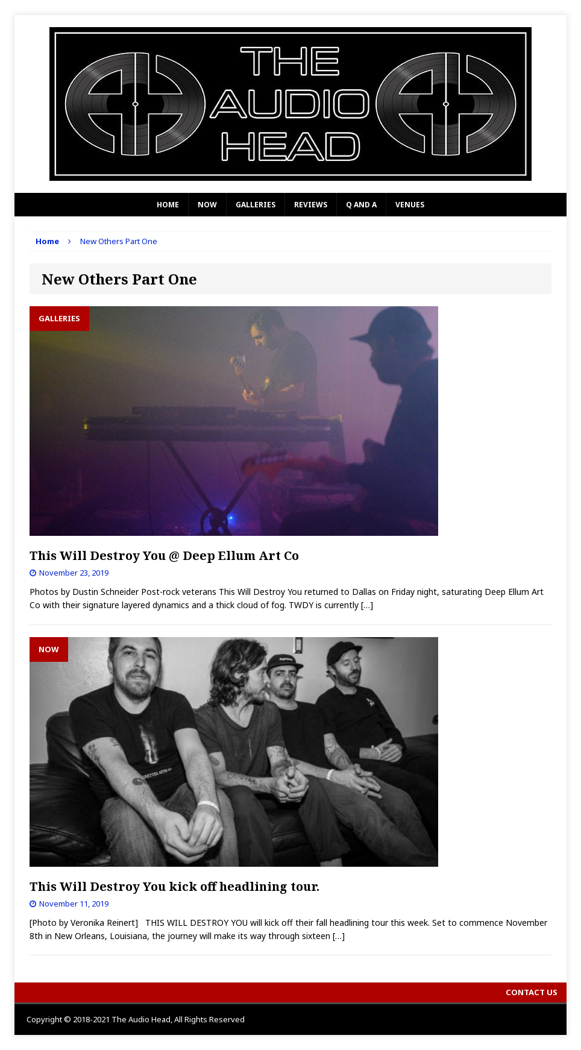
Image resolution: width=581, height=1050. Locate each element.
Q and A (361, 205)
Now (207, 205)
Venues (409, 205)
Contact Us (531, 992)
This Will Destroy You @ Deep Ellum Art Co (164, 555)
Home (168, 205)
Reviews (310, 205)
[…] (367, 605)
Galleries (255, 205)
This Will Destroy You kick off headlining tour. (174, 886)
